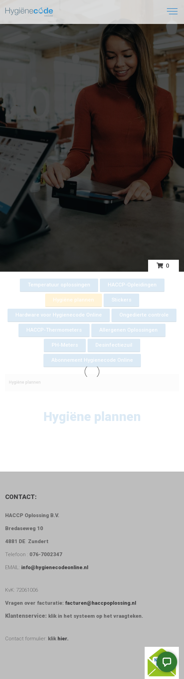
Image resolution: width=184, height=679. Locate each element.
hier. (62, 639)
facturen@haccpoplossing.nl (102, 603)
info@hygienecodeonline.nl (54, 567)
